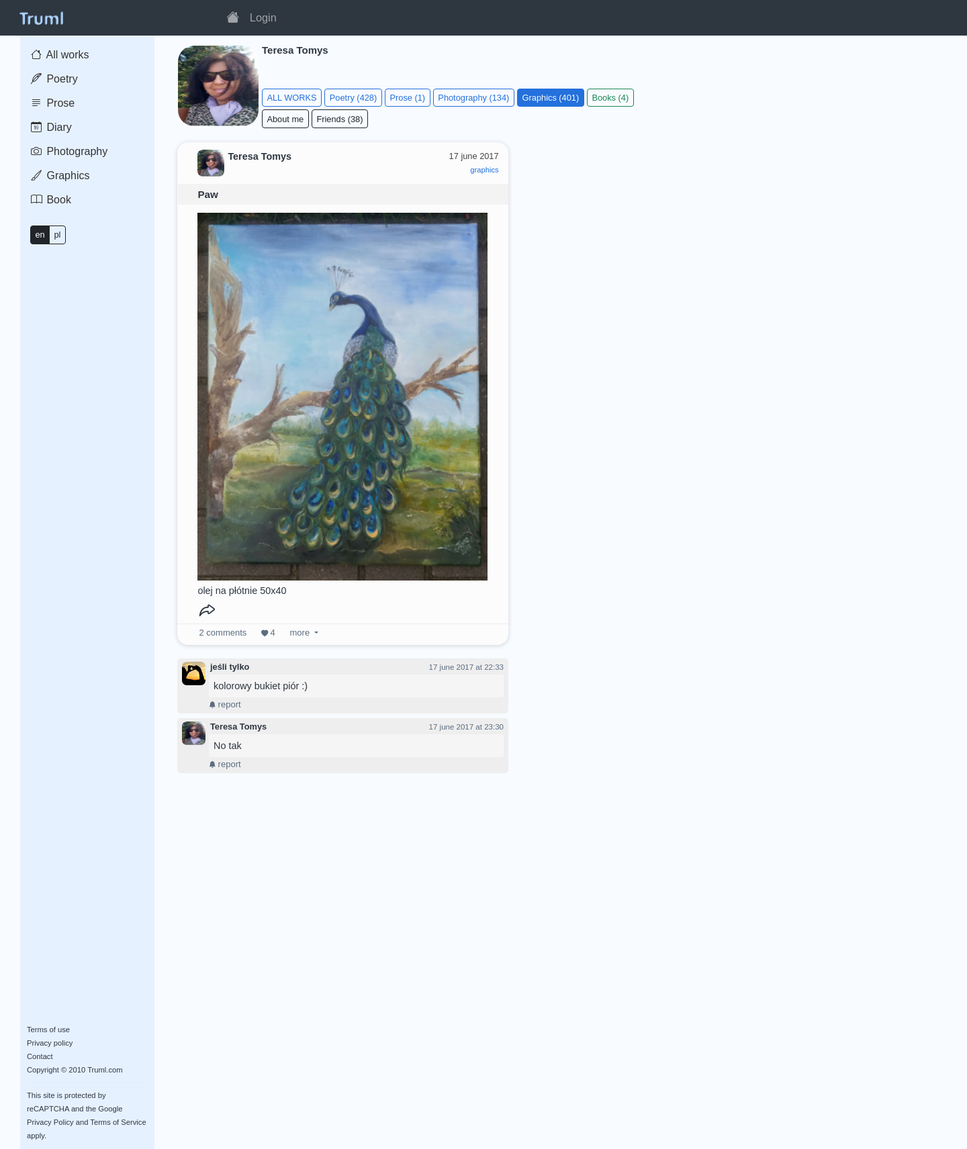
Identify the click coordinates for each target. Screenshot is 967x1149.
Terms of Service (118, 1122)
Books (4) (610, 98)
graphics (484, 170)
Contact (40, 1056)
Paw (207, 194)
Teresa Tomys (238, 726)
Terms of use (48, 1030)
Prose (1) (407, 98)
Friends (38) (339, 119)
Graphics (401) (551, 98)
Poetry (54, 79)
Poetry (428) (353, 98)
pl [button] (57, 235)
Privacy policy (50, 1043)
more (299, 633)
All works (60, 54)
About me (285, 119)
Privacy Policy (50, 1122)
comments (223, 633)
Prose (53, 103)
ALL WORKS (291, 98)
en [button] (39, 235)
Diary (51, 127)
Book (51, 199)
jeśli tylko (229, 667)
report (225, 704)
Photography (69, 151)
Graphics (60, 175)
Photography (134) (473, 98)
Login (263, 17)
